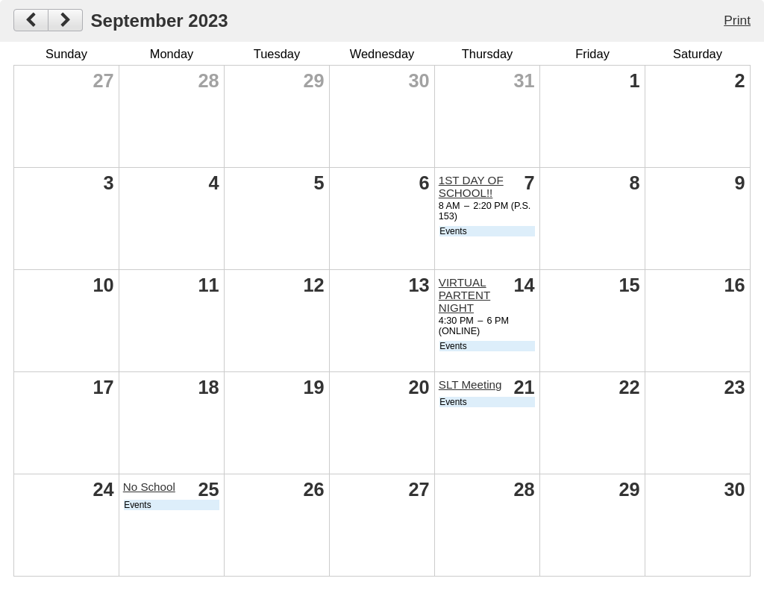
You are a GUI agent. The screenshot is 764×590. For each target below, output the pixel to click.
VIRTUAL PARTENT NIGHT (464, 295)
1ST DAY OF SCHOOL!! (471, 186)
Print (737, 20)
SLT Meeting (470, 384)
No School (149, 486)
